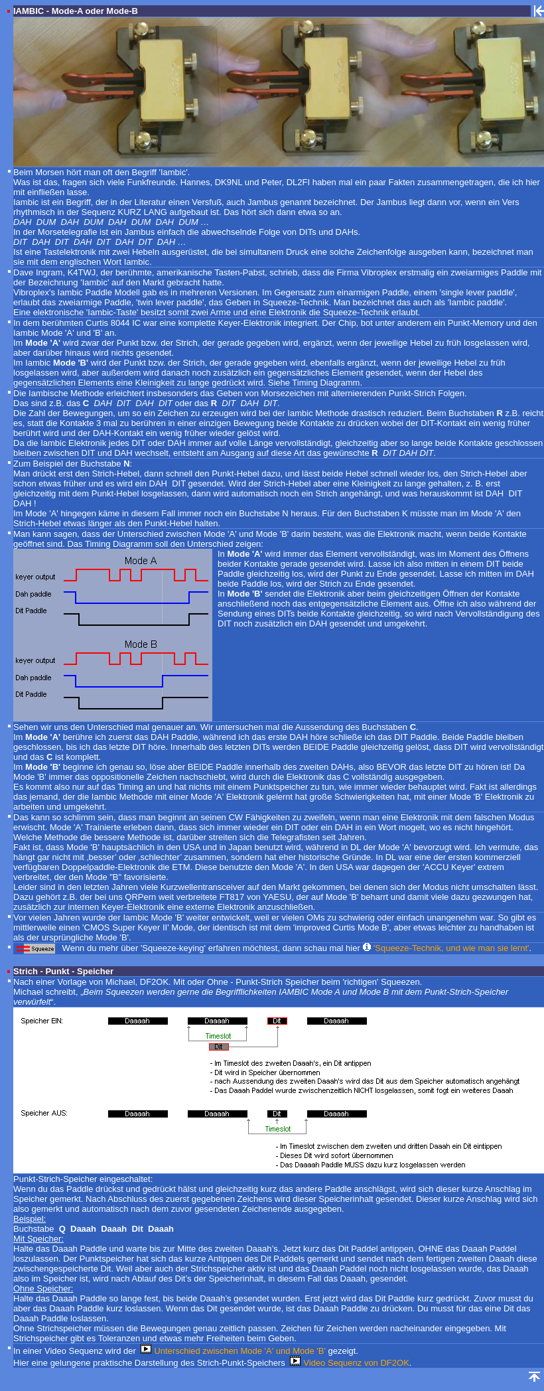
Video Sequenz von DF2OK (356, 1363)
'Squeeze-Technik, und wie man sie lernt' (451, 948)
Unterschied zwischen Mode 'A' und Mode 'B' (240, 1351)
